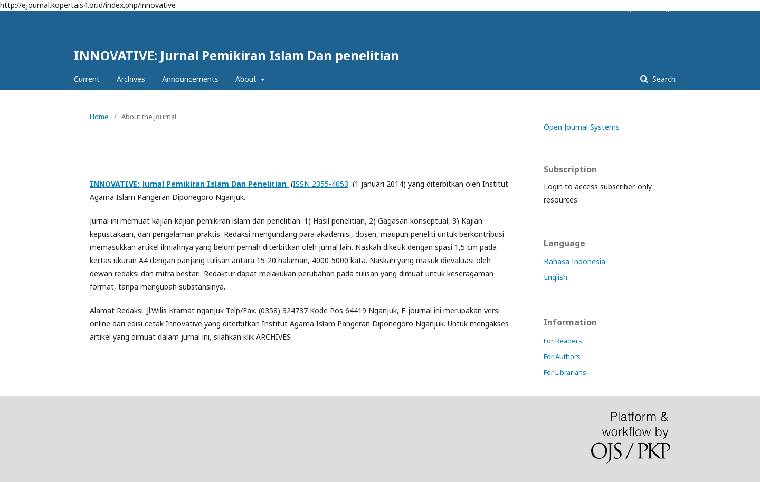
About (247, 79)
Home (99, 116)
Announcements (190, 79)
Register (632, 8)
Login (667, 8)
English (555, 277)
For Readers (563, 340)
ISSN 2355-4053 (320, 184)
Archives (131, 79)
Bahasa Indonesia (574, 261)
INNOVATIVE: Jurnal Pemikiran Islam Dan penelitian (236, 55)
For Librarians (565, 372)
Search (663, 79)
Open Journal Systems (582, 127)
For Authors (562, 356)
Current (87, 79)
